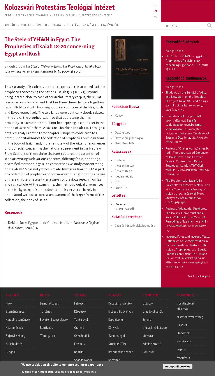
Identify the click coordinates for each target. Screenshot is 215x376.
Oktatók (148, 303)
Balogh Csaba (14, 66)
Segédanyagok (83, 360)
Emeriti (147, 319)
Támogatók (47, 335)
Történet (46, 311)
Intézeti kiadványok (120, 311)
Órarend (79, 327)
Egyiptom (121, 187)
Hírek (9, 303)
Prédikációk (184, 341)
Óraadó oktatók (153, 311)
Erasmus (79, 343)
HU (155, 5)
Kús (117, 182)
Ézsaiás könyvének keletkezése (135, 225)
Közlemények (14, 327)
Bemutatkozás (49, 303)
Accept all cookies (177, 368)
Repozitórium (116, 319)
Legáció (181, 349)
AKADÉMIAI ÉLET (110, 25)
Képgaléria (183, 357)
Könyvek (113, 327)
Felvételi (79, 303)
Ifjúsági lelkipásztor (155, 327)
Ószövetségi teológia (129, 138)
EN (155, 10)
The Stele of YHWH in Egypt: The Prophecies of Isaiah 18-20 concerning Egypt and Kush (187, 60)
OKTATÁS (56, 25)
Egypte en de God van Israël (48, 223)
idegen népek (124, 176)
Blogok (10, 352)
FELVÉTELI (41, 25)
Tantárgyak (81, 319)
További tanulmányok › (199, 276)
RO (155, 16)
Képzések (80, 311)
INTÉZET (26, 25)
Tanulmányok (116, 335)
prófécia (120, 160)
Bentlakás (46, 327)
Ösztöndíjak (82, 335)
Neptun (78, 352)
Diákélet (182, 325)
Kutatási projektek (120, 303)
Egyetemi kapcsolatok (54, 319)
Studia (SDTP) (117, 343)
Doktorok (148, 352)
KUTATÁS (72, 25)
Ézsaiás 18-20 (123, 171)
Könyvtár (114, 360)
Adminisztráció (152, 343)
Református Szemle (120, 352)
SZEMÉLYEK (89, 25)
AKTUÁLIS (10, 25)
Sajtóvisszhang (15, 335)
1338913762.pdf (124, 208)
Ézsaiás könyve (124, 165)
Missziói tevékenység (190, 317)
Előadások (183, 333)
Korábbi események (18, 319)
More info (90, 373)
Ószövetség (122, 132)
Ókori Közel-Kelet (126, 143)
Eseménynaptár (15, 311)
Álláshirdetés (14, 343)
